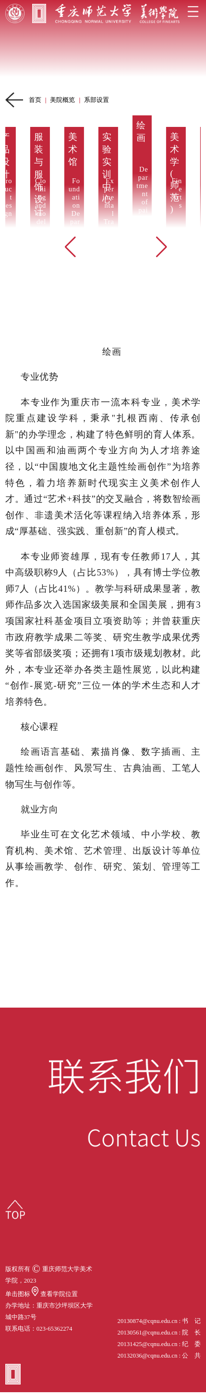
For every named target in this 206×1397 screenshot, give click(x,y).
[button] (70, 247)
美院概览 (62, 100)
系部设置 (96, 100)
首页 (35, 100)
